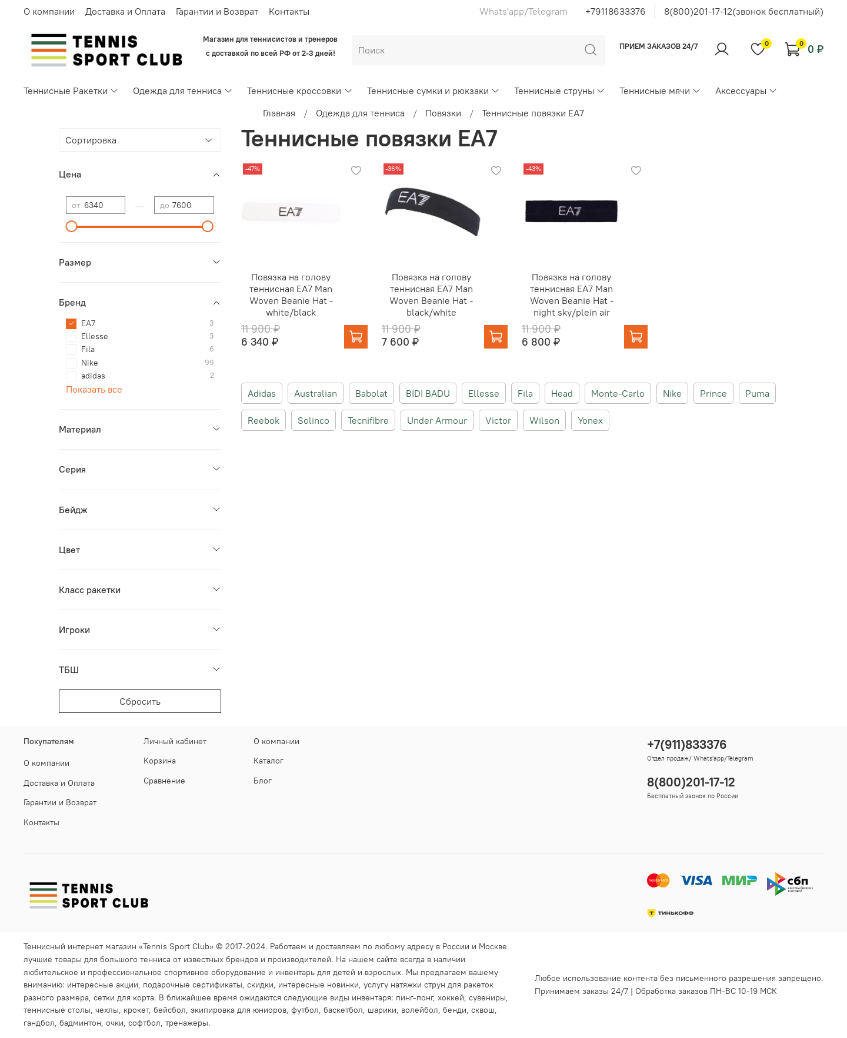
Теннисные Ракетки (71, 90)
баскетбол (343, 1009)
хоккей (451, 997)
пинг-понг (414, 997)
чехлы (107, 1009)
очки (115, 1022)
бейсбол (170, 1009)
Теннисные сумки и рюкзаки (433, 90)
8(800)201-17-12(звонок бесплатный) (743, 11)
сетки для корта (124, 997)
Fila (525, 393)
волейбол (419, 1009)
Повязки (443, 113)
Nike (672, 393)
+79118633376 (615, 11)
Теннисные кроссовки (299, 90)
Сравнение (164, 780)
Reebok (263, 420)
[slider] (72, 226)
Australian (315, 393)
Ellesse (483, 393)
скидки (260, 984)
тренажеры (186, 1022)
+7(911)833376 (687, 744)
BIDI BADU (428, 393)
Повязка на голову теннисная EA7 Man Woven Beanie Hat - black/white (431, 294)
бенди (454, 1009)
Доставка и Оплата (125, 11)
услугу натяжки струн (404, 984)
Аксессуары (746, 90)
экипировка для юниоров (238, 1009)
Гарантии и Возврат (217, 11)
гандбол (39, 1022)
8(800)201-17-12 (691, 782)
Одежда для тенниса (183, 90)
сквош (483, 1009)
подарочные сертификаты (192, 984)
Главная (279, 113)
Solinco (313, 420)
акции (127, 984)
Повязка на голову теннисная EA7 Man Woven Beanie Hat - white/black (291, 294)
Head (562, 393)
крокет (136, 1009)
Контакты (289, 11)
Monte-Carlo (618, 393)
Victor (498, 420)
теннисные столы (57, 1009)
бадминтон (80, 1022)
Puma (757, 393)
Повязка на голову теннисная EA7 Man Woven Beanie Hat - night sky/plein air (571, 294)
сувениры (487, 997)
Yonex (590, 420)
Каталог (269, 760)
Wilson (544, 420)
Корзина (160, 760)
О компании (49, 11)
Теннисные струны (559, 90)
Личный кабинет (175, 741)
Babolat (371, 393)
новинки (343, 984)
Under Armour (437, 420)
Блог (263, 780)
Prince (713, 393)
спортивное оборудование (215, 972)
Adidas (262, 393)
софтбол (144, 1022)
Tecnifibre (368, 420)
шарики (382, 1009)
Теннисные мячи (660, 90)
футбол (305, 1009)
